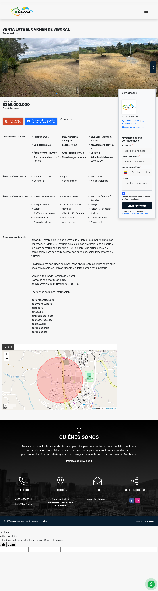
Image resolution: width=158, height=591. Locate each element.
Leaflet (93, 408)
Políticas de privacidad (79, 460)
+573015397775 (129, 123)
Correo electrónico (131, 156)
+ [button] (7, 354)
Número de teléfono (131, 167)
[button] (56, 93)
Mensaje (126, 178)
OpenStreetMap (110, 408)
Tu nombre (127, 145)
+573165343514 (131, 121)
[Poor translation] (11, 544)
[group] (39, 67)
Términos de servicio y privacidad (135, 214)
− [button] (7, 358)
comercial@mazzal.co (134, 127)
